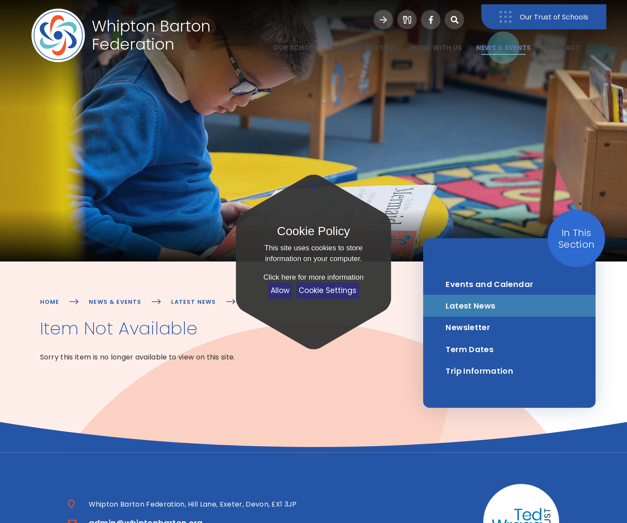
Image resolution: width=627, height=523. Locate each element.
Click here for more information (313, 277)
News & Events (115, 302)
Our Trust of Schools (574, 13)
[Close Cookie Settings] (313, 188)
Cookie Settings (327, 290)
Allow (280, 290)
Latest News (193, 302)
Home (49, 302)
